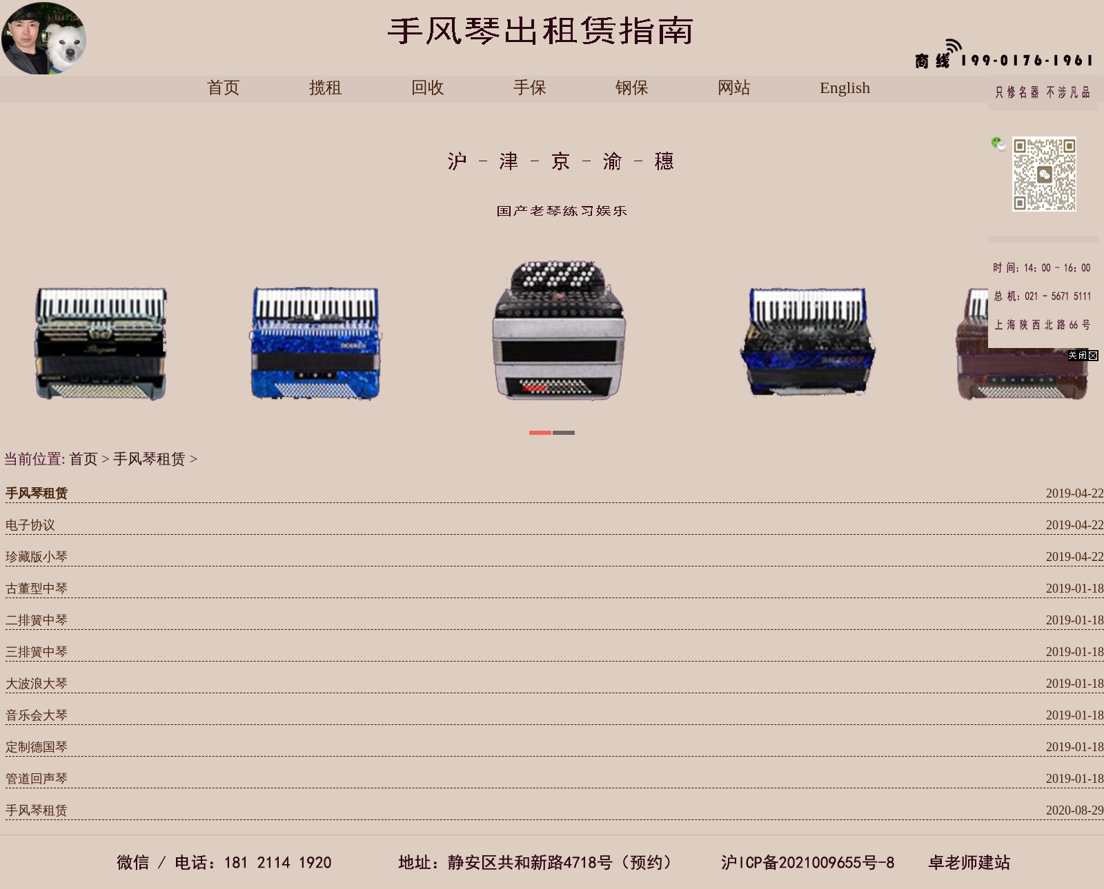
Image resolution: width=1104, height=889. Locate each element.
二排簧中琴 (37, 620)
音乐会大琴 (37, 715)
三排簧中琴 (37, 652)
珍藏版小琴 (37, 557)
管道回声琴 (37, 779)
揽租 (325, 87)
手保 (529, 87)
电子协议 (30, 525)
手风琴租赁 (149, 459)
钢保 (632, 87)
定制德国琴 (37, 747)
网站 (734, 87)
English (845, 87)
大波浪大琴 (37, 684)
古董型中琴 (37, 588)
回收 (427, 87)
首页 (223, 87)
